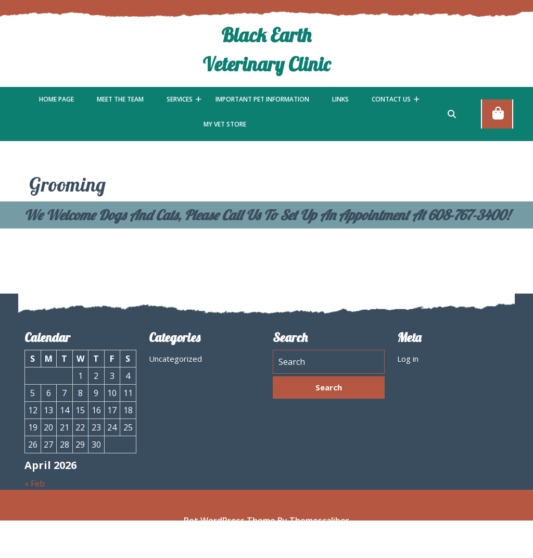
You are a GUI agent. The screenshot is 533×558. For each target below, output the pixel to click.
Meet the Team (120, 99)
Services (180, 99)
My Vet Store (225, 124)
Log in (407, 361)
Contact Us (391, 99)
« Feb (34, 486)
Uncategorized (175, 361)
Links (340, 99)
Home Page (56, 99)
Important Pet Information (262, 99)
